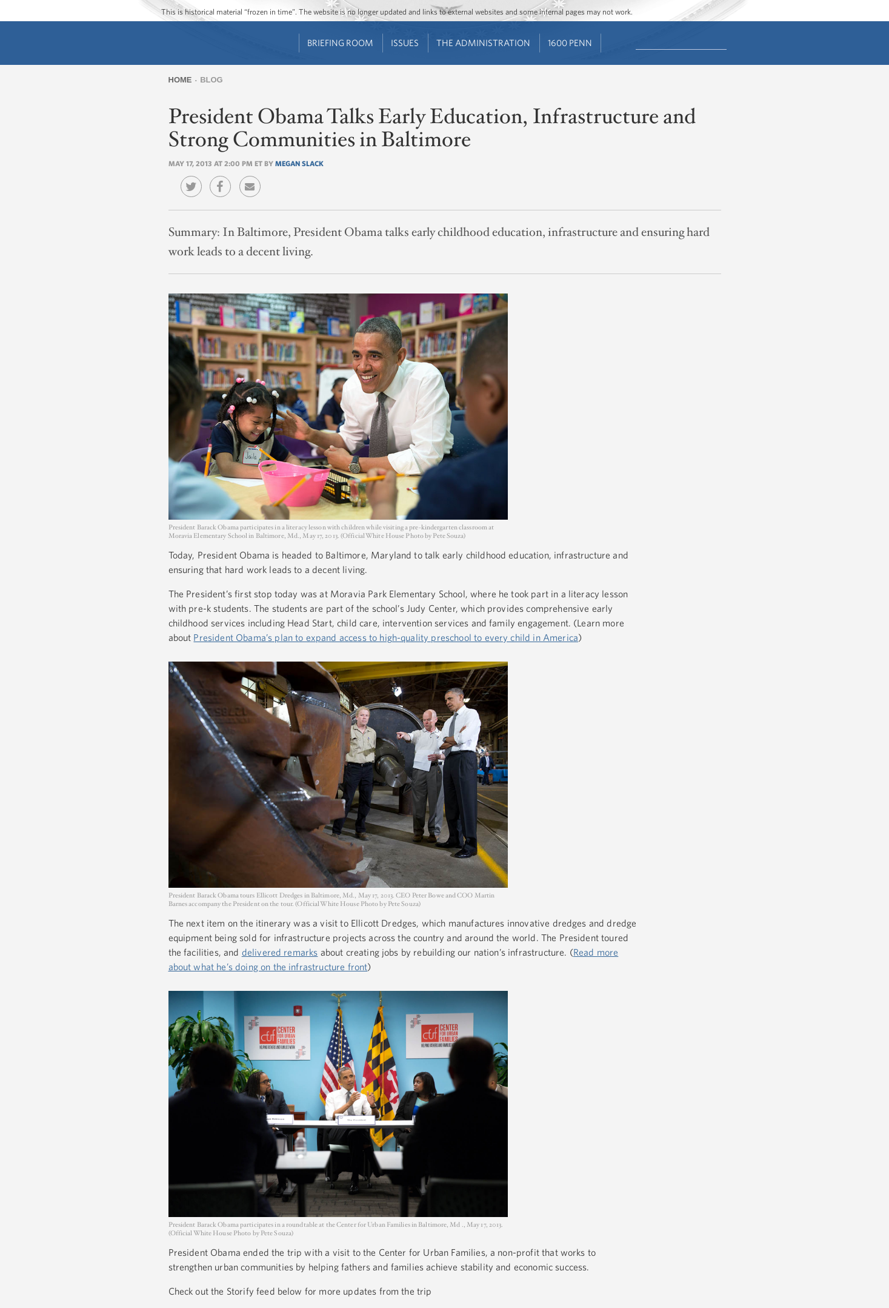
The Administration (483, 43)
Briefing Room (340, 43)
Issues (405, 43)
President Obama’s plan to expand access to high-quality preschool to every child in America (385, 637)
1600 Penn (570, 43)
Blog (211, 79)
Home (180, 79)
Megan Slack (299, 163)
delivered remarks (280, 952)
